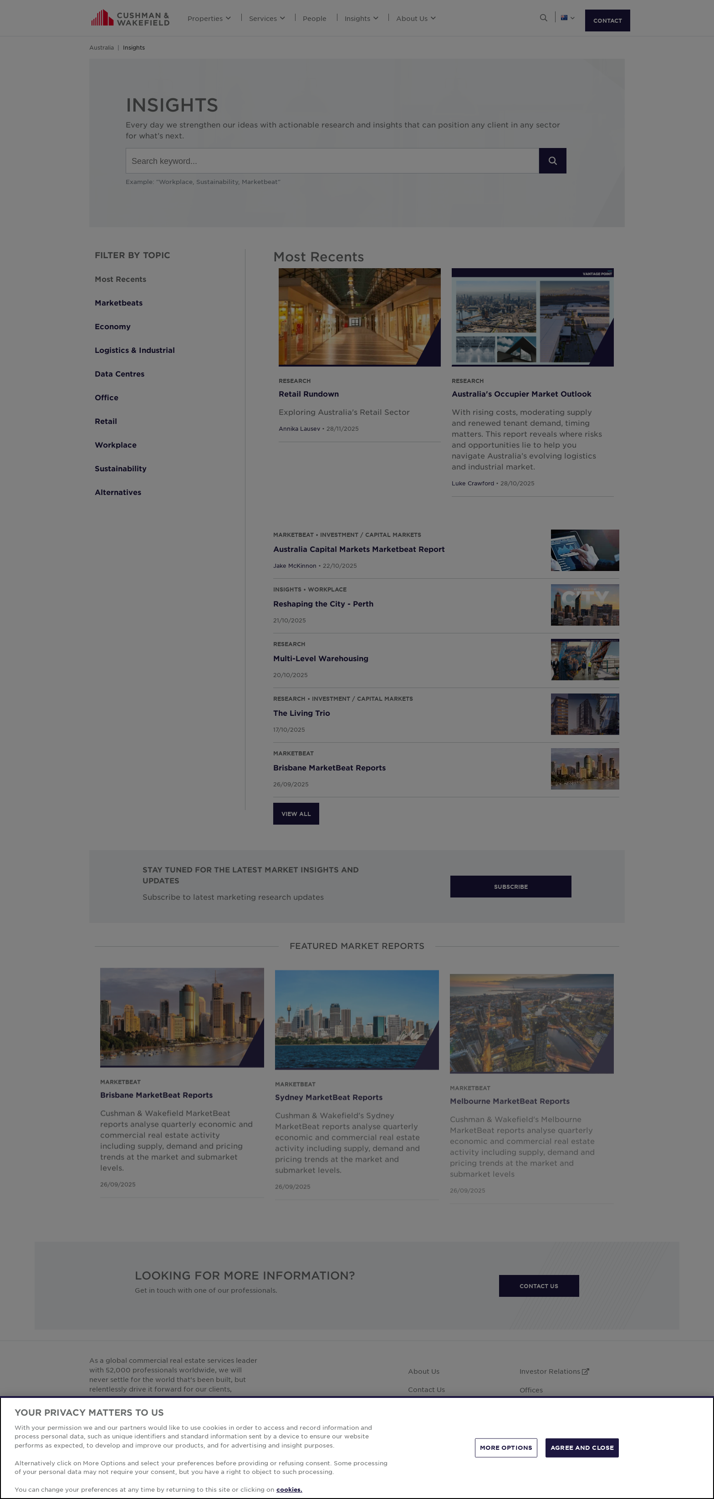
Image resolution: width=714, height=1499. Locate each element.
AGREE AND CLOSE (582, 1447)
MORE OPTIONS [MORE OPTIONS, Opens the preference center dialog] (506, 1447)
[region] (357, 1447)
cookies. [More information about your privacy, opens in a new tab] (289, 1489)
